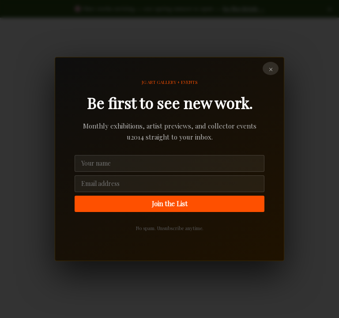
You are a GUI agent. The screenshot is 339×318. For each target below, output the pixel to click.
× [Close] (271, 69)
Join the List (170, 203)
